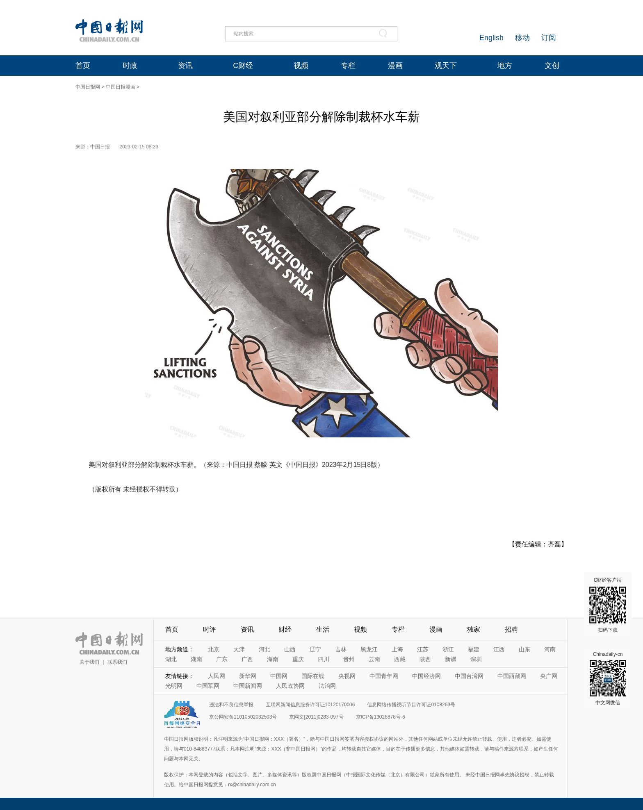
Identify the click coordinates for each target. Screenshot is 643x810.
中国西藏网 (511, 676)
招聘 (511, 629)
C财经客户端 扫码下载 (607, 605)
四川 (323, 659)
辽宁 (315, 649)
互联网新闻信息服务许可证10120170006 (310, 705)
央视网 (347, 676)
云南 (374, 659)
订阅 (548, 38)
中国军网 (207, 686)
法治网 (327, 686)
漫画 (395, 65)
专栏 (348, 65)
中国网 (278, 676)
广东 (222, 659)
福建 (473, 649)
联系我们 (117, 662)
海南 (272, 659)
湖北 (171, 659)
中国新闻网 (247, 686)
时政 (130, 65)
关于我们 (89, 662)
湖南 (196, 659)
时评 (209, 629)
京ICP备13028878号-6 (380, 717)
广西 (247, 659)
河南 (550, 649)
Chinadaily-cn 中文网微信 (607, 678)
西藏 (400, 659)
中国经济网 (426, 676)
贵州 (349, 659)
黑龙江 (369, 649)
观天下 (446, 65)
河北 (264, 649)
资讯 (185, 65)
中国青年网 (383, 676)
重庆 (298, 659)
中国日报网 (87, 87)
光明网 (173, 686)
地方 (504, 65)
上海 (397, 649)
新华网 (247, 676)
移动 (522, 38)
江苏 (423, 649)
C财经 (243, 65)
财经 (285, 629)
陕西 (425, 659)
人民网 (216, 676)
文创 (552, 65)
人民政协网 (290, 686)
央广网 (548, 676)
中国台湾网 (469, 676)
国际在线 (312, 676)
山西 (290, 649)
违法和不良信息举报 (231, 705)
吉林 (341, 649)
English (491, 38)
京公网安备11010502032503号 (243, 717)
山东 (524, 649)
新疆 (450, 659)
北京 (213, 649)
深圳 (476, 659)
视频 (301, 65)
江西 (499, 649)
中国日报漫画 (120, 87)
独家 (473, 629)
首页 (82, 65)
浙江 (448, 649)
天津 (239, 649)
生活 (322, 629)
